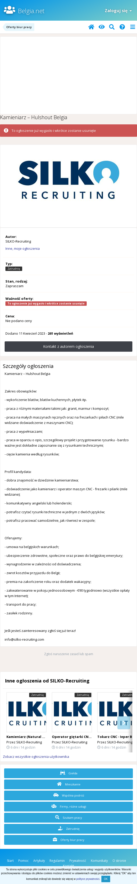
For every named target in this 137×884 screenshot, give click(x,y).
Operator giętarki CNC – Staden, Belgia (85, 736)
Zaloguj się (118, 10)
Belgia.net (31, 10)
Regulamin (57, 860)
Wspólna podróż (68, 795)
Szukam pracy (68, 817)
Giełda (68, 773)
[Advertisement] (68, 75)
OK (106, 879)
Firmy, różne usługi (68, 806)
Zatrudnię (68, 828)
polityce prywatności (87, 879)
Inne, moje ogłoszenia (22, 248)
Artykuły (39, 860)
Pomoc (23, 860)
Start (10, 860)
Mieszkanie (68, 784)
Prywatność (77, 860)
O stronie (119, 860)
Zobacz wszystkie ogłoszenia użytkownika (36, 756)
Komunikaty (99, 860)
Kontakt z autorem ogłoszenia (68, 346)
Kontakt (68, 866)
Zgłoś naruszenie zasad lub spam (68, 654)
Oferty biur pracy (68, 840)
